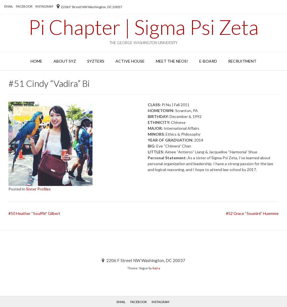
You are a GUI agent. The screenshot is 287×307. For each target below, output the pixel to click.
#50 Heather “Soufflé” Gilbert (34, 213)
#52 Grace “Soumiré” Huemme (252, 213)
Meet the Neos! (172, 61)
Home (36, 61)
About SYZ (65, 61)
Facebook (24, 6)
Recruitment (242, 61)
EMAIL (8, 6)
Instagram (44, 6)
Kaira (156, 268)
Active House (130, 61)
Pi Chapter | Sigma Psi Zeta (143, 27)
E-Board (208, 61)
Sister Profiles (38, 189)
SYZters (95, 61)
